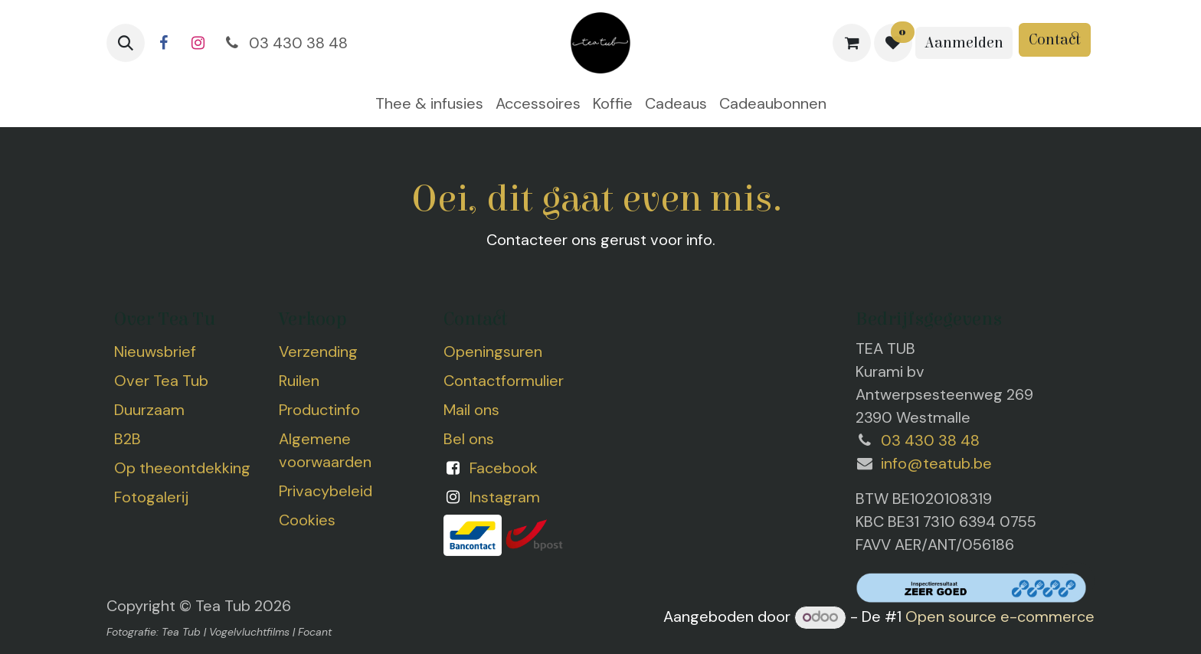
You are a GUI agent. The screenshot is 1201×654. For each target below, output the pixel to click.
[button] (125, 43)
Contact (1055, 39)
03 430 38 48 (285, 43)
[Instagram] (197, 43)
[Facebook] (163, 43)
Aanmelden (963, 42)
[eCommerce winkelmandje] (852, 43)
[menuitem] (429, 103)
